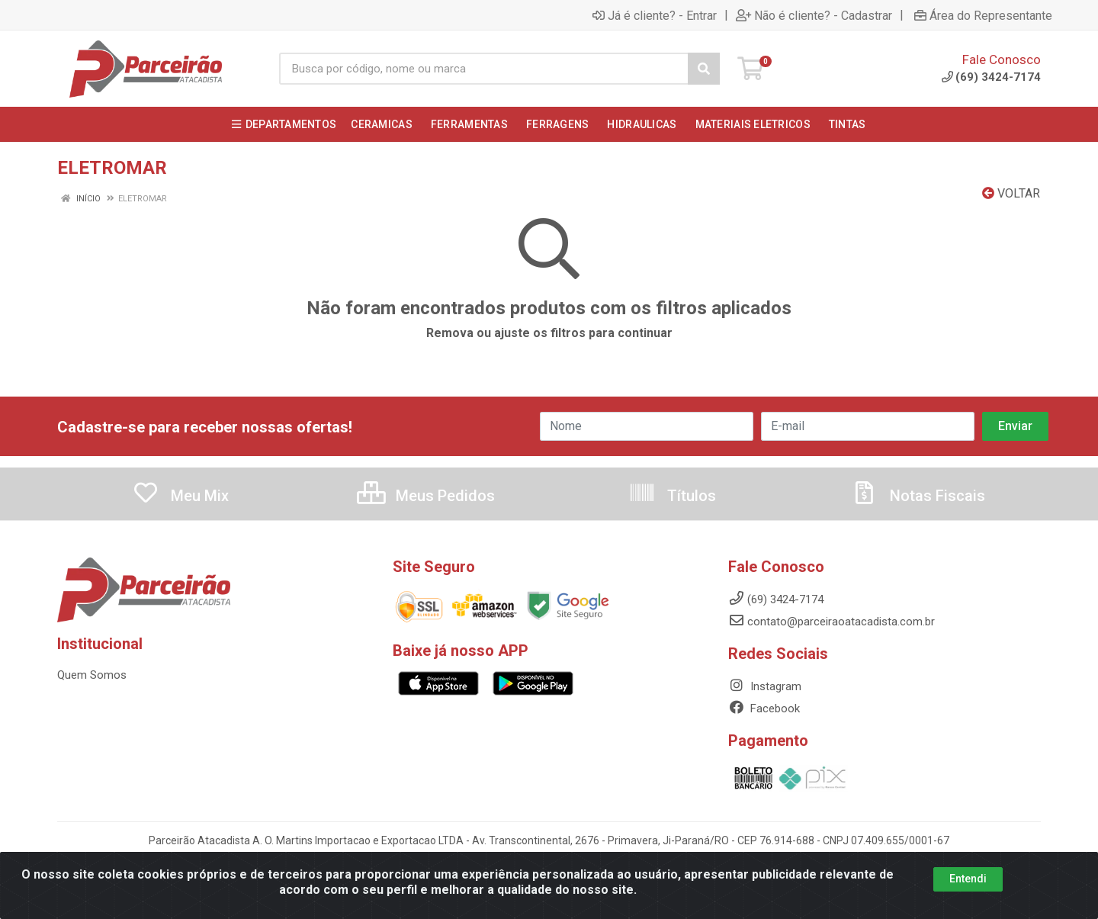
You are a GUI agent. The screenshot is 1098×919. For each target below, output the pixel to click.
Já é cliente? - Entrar (654, 15)
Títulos (672, 496)
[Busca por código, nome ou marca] (484, 69)
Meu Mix (180, 496)
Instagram (764, 686)
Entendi (968, 878)
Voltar (1011, 193)
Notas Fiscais (918, 496)
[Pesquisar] (704, 69)
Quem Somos (92, 675)
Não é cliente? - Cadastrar (814, 15)
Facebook (764, 708)
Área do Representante (983, 15)
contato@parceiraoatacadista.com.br (831, 621)
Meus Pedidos (426, 496)
